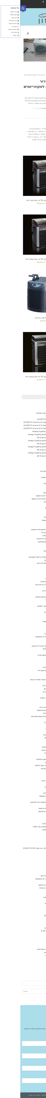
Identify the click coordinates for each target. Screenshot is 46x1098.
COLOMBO (32, 514)
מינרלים (33, 474)
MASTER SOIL (31, 894)
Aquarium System (29, 735)
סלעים (33, 778)
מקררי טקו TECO (30, 753)
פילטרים (37, 946)
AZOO (34, 505)
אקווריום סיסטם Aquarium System (23, 646)
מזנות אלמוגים (35, 526)
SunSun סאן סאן (30, 952)
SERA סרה (32, 618)
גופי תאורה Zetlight (29, 667)
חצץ (34, 772)
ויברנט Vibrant (31, 572)
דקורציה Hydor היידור (28, 781)
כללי (38, 487)
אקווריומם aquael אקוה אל (30, 533)
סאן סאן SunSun (30, 634)
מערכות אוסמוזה (34, 965)
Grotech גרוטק (30, 579)
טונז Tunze (32, 652)
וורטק (34, 643)
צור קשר (37, 1022)
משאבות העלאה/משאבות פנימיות (28, 710)
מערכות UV (36, 756)
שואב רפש (32, 821)
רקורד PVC (32, 857)
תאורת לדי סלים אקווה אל (26, 670)
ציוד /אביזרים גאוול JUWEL (31, 830)
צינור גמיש (32, 790)
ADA (34, 906)
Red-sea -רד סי (30, 600)
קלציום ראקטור (34, 704)
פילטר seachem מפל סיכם (26, 949)
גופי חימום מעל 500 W (28, 931)
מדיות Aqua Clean (29, 551)
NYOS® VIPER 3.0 (33, 407)
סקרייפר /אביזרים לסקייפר (27, 811)
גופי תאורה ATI (31, 683)
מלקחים (33, 814)
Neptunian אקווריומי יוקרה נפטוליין (28, 413)
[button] (3, 8)
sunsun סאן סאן (30, 928)
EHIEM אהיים (31, 962)
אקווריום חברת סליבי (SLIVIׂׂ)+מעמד (28, 496)
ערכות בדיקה (35, 588)
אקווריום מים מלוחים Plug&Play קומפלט (26, 431)
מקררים (29, 75)
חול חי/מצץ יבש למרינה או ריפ (29, 707)
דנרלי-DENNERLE (30, 517)
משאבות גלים (35, 631)
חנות (35, 75)
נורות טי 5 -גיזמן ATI (29, 692)
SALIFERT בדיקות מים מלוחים (25, 597)
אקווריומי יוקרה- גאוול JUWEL (30, 698)
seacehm (32, 919)
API (34, 603)
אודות (38, 1010)
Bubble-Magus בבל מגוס (27, 885)
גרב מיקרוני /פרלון (29, 793)
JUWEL (33, 870)
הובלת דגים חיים (30, 787)
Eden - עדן (32, 732)
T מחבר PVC (31, 854)
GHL (34, 673)
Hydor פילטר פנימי (29, 493)
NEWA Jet (27, 738)
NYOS (33, 873)
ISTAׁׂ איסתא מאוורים (29, 747)
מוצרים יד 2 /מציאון (33, 523)
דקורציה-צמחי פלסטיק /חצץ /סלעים (27, 765)
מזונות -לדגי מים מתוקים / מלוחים (28, 606)
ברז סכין (33, 839)
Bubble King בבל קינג (28, 876)
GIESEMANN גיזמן (30, 689)
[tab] (38, 116)
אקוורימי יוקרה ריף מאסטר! (30, 520)
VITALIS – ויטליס (30, 612)
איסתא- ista (32, 909)
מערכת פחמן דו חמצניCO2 (31, 824)
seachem (32, 548)
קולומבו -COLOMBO (29, 591)
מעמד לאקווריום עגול (32, 416)
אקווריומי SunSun (34, 468)
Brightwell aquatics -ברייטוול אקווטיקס (22, 557)
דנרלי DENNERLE (34, 462)
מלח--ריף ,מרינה (34, 658)
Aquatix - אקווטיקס (33, 480)
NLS (34, 624)
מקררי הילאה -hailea (28, 750)
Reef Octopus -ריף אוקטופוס (25, 879)
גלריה (38, 1016)
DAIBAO (33, 719)
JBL (34, 609)
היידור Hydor (31, 640)
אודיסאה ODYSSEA (29, 686)
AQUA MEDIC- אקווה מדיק (26, 655)
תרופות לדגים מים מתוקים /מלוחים (28, 759)
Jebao (33, 726)
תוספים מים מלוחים (33, 566)
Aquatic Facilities (34, 1019)
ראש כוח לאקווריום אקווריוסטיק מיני (23, 716)
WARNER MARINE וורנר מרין (26, 563)
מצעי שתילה (36, 891)
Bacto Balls (32, 554)
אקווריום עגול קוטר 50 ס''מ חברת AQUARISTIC (19, 425)
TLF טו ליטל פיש (30, 560)
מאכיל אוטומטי (30, 805)
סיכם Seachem (30, 508)
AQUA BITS (32, 615)
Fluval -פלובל (31, 959)
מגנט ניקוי (32, 818)
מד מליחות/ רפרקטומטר (27, 796)
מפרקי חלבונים (35, 867)
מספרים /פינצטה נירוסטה (27, 808)
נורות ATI (33, 664)
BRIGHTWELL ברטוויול (28, 582)
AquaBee (32, 741)
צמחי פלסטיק (31, 775)
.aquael (33, 940)
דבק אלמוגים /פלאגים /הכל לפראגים (23, 802)
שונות (38, 784)
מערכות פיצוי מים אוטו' (32, 762)
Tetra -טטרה (31, 628)
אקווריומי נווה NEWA (33, 459)
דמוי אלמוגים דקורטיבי (28, 769)
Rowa (34, 545)
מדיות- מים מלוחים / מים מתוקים (29, 542)
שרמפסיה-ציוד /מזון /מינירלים (30, 471)
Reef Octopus (30, 729)
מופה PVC (32, 860)
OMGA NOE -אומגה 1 (28, 621)
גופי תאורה (36, 661)
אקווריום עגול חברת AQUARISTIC (28, 419)
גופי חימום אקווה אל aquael (26, 539)
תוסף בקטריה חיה (29, 483)
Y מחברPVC (31, 842)
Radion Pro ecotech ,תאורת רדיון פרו (23, 680)
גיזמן (38, 410)
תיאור (38, 116)
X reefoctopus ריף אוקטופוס (25, 637)
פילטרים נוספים (30, 955)
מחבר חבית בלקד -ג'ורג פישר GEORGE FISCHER (19, 848)
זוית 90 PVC (32, 851)
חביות (34, 799)
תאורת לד (32, 677)
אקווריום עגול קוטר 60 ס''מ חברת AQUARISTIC (19, 422)
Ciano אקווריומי (34, 404)
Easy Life (32, 511)
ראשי (41, 75)
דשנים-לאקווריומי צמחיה (31, 502)
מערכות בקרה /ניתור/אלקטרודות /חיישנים (25, 530)
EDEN (34, 937)
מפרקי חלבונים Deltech (27, 888)
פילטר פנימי (36, 490)
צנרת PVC (32, 863)
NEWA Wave (27, 649)
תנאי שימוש (11, 1095)
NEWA (33, 934)
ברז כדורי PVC (31, 845)
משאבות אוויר (35, 922)
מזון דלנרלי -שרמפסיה (28, 477)
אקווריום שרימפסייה (29, 536)
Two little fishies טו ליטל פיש (25, 585)
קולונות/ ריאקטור (34, 701)
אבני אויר (37, 833)
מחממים (37, 925)
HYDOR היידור (31, 943)
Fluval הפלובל (35, 465)
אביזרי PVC (36, 836)
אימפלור (28, 882)
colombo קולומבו (29, 897)
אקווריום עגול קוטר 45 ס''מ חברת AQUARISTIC (19, 428)
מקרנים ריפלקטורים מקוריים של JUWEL (26, 827)
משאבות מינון (35, 695)
